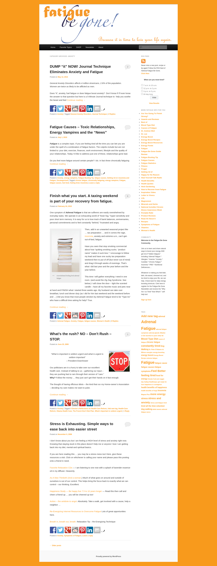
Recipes (144, 222)
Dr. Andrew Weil (148, 131)
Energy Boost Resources (152, 143)
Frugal (144, 169)
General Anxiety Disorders (80, 114)
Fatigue (122, 180)
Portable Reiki (147, 213)
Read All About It (148, 219)
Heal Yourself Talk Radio (151, 178)
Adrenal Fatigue (63, 321)
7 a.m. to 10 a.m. (150, 85)
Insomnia (84, 183)
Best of (144, 122)
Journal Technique (99, 114)
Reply (126, 411)
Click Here (145, 73)
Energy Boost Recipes (150, 140)
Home (53, 47)
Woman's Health (103, 321)
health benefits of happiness (154, 387)
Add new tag (112, 409)
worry (148, 412)
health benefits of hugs (149, 390)
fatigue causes (100, 178)
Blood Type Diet (148, 125)
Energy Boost (147, 137)
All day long (148, 94)
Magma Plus (145, 394)
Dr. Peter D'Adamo (155, 349)
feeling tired (75, 183)
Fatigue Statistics (148, 163)
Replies (112, 114)
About (100, 47)
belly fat (160, 335)
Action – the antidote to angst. (63, 501)
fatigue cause (161, 363)
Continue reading (76, 100)
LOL (143, 198)
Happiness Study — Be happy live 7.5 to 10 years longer (76, 491)
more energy (158, 394)
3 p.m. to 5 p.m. (150, 91)
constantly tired (150, 345)
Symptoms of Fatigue (72, 536)
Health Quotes (147, 184)
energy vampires (70, 178)
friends (150, 379)
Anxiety (60, 114)
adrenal (161, 316)
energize (149, 352)
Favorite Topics (66, 47)
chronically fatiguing (96, 180)
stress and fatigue (156, 403)
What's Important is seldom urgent (108, 411)
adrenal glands (154, 333)
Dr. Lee (144, 134)
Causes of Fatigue (149, 128)
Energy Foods (147, 146)
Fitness (144, 166)
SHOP (78, 47)
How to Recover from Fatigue (153, 189)
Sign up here (146, 300)
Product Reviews (148, 216)
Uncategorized (62, 180)
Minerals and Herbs (149, 204)
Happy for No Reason (150, 175)
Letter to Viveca (148, 195)
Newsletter (90, 47)
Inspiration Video (148, 192)
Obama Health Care (64, 411)
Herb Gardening (148, 187)
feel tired (65, 183)
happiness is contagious (153, 384)
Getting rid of (112, 178)
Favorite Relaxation (61, 467)
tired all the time (148, 406)
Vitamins (145, 228)
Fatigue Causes (147, 160)
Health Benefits (147, 181)
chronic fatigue (81, 180)
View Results (154, 103)
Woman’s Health (148, 230)
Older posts (55, 545)
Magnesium (146, 201)
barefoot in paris (151, 335)
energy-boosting (158, 352)
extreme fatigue (151, 358)
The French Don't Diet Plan (83, 411)
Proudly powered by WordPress (108, 556)
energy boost (147, 355)
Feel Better (158, 370)
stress (144, 398)
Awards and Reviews (150, 119)
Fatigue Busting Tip (86, 178)
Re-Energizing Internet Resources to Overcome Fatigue (75, 511)
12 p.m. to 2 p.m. (150, 88)
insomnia (89, 236)
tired (165, 403)
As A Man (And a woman (65, 478)
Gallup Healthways (150, 382)
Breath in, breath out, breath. (63, 521)
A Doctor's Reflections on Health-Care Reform (88, 409)
